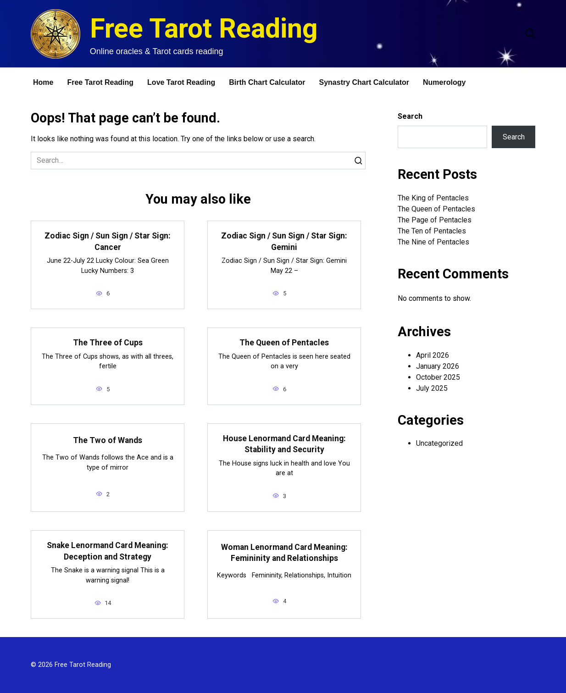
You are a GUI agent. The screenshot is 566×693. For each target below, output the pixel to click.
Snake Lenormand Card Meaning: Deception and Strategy (107, 551)
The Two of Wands (107, 440)
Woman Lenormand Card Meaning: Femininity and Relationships (284, 553)
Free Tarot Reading (204, 28)
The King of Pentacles (433, 198)
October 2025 (438, 377)
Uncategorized (439, 443)
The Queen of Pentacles (284, 342)
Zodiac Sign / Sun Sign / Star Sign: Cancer (107, 241)
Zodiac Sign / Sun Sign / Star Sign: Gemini (284, 241)
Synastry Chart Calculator (364, 82)
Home (43, 82)
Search (410, 116)
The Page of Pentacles (435, 220)
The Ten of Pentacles (432, 231)
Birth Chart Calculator (267, 82)
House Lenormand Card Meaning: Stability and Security (284, 444)
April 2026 (432, 355)
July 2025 (432, 388)
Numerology (444, 82)
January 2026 (437, 366)
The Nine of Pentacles (433, 242)
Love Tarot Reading (181, 82)
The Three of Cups (108, 342)
